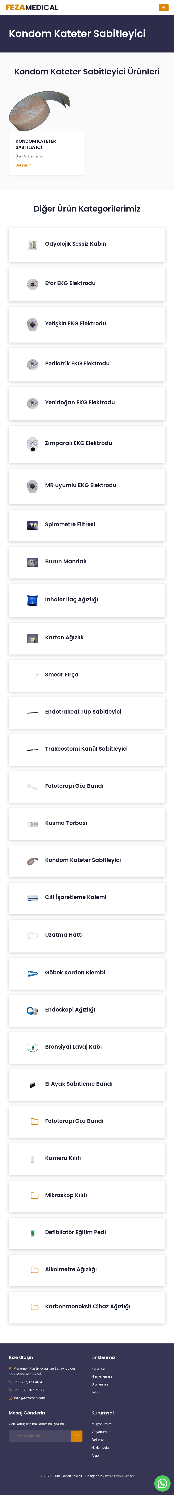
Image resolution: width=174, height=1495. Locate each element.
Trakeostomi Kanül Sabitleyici (86, 748)
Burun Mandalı (66, 561)
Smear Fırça (62, 674)
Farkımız (98, 1440)
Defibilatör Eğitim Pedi (75, 1232)
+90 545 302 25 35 (26, 1390)
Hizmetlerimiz (102, 1377)
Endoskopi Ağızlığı (70, 1009)
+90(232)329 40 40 (26, 1382)
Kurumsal (98, 1369)
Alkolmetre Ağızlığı (71, 1269)
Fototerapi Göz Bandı (74, 786)
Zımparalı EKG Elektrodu (78, 443)
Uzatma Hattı (64, 934)
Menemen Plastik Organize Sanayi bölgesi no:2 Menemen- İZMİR (42, 1371)
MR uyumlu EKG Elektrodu (80, 485)
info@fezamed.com (27, 1398)
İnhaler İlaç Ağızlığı (71, 599)
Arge (95, 1456)
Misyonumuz (101, 1424)
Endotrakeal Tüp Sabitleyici (83, 711)
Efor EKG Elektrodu (70, 283)
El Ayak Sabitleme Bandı (79, 1084)
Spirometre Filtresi (70, 524)
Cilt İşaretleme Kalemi (75, 897)
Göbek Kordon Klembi (75, 972)
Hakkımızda (100, 1448)
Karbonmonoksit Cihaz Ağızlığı (87, 1306)
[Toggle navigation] (164, 7)
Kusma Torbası (66, 823)
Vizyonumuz (101, 1432)
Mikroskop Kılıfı (66, 1195)
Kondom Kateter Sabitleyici (83, 860)
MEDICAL (31, 7)
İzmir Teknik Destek (120, 1476)
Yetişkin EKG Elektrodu (75, 323)
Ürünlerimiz (100, 1385)
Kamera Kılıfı (63, 1158)
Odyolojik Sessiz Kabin (75, 243)
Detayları (23, 165)
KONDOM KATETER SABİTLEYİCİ (36, 144)
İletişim (97, 1392)
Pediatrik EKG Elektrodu (77, 363)
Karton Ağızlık (64, 637)
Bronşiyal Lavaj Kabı (73, 1046)
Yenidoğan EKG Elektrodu (80, 402)
